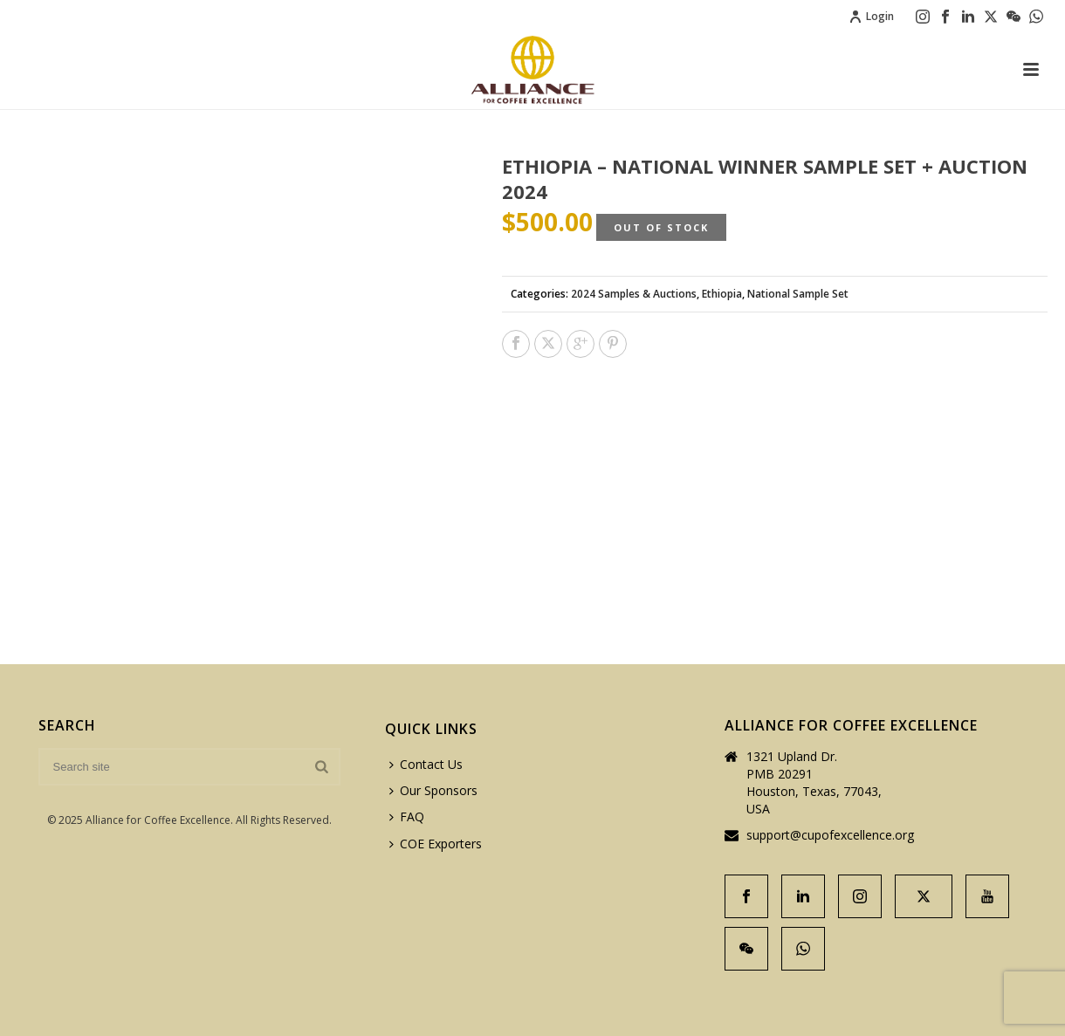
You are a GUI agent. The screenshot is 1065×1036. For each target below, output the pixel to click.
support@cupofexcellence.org (830, 835)
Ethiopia (722, 293)
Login (871, 16)
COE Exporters (435, 843)
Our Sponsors (433, 790)
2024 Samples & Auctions (634, 293)
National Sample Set (798, 293)
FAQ (406, 816)
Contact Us (426, 764)
